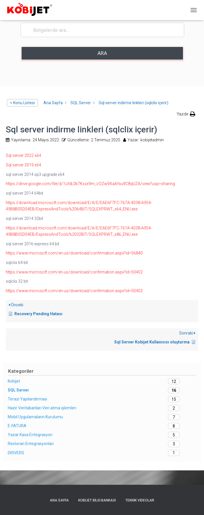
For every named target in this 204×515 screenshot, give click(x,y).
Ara (102, 53)
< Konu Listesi (22, 102)
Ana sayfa (59, 500)
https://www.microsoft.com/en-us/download (47, 253)
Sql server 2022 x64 (23, 155)
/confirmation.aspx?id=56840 (116, 253)
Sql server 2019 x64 (23, 165)
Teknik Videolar (139, 500)
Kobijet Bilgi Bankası (97, 500)
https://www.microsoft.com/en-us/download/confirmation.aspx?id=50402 (74, 272)
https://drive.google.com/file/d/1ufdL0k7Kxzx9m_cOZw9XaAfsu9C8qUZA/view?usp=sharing (90, 183)
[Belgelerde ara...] (102, 30)
